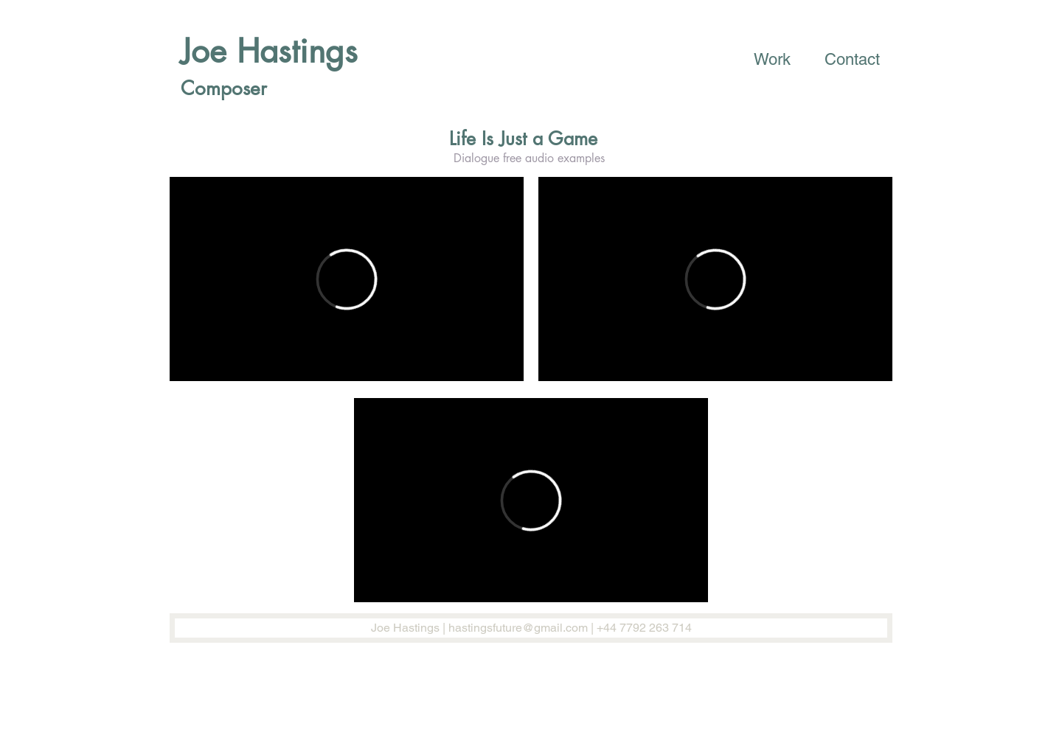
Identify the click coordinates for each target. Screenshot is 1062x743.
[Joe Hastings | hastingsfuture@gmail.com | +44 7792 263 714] (531, 628)
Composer (224, 88)
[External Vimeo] (347, 279)
